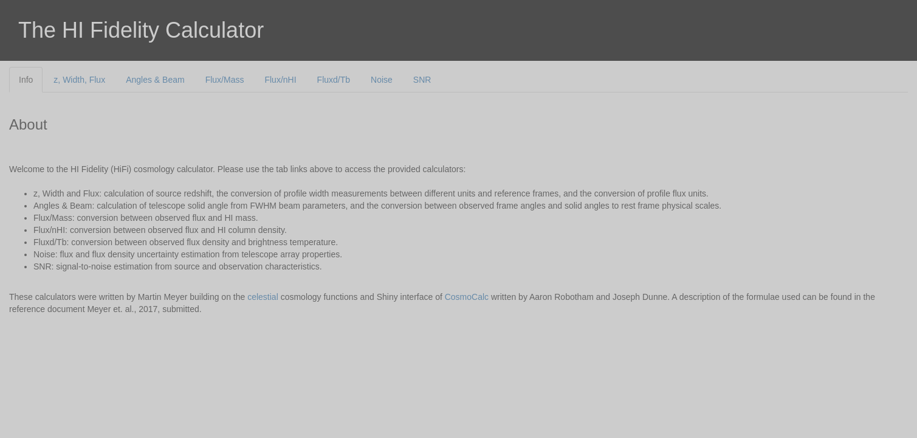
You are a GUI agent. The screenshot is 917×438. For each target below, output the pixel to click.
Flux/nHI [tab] (280, 80)
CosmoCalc (467, 297)
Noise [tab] (382, 80)
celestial (262, 297)
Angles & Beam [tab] (155, 80)
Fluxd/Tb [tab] (333, 80)
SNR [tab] (422, 80)
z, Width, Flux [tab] (79, 80)
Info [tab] (26, 80)
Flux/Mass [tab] (224, 80)
